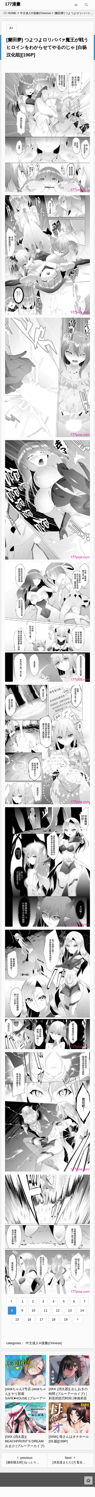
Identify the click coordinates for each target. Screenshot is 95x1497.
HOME (10, 13)
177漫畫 (13, 4)
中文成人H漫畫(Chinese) (35, 13)
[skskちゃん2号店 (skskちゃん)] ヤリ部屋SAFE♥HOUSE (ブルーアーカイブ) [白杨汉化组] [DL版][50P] (25, 1398)
